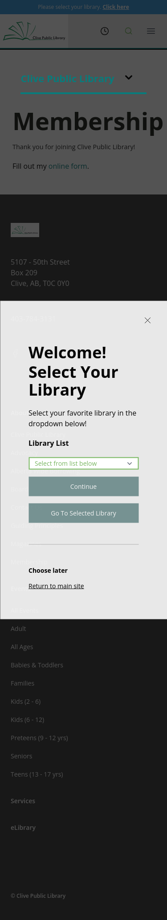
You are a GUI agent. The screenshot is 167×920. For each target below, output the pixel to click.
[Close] (147, 320)
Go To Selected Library (83, 513)
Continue (83, 486)
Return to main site (56, 586)
